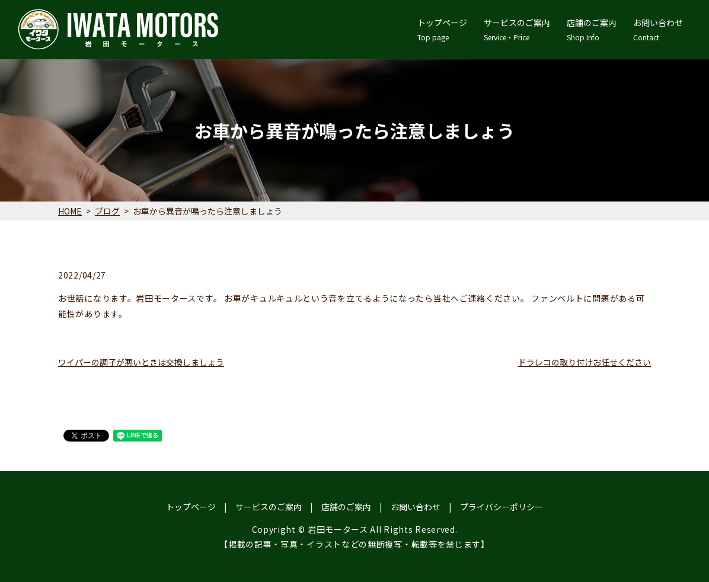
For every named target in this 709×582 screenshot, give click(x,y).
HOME (70, 211)
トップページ (442, 30)
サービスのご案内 (517, 30)
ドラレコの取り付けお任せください (584, 362)
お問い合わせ (658, 30)
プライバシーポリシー (501, 507)
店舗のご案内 (592, 30)
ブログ (107, 211)
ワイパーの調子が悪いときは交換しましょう (141, 362)
